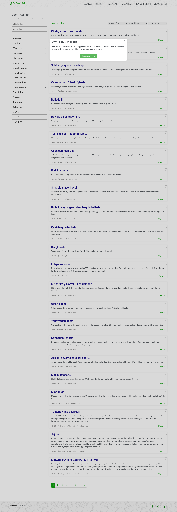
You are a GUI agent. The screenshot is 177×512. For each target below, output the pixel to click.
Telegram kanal (88, 56)
